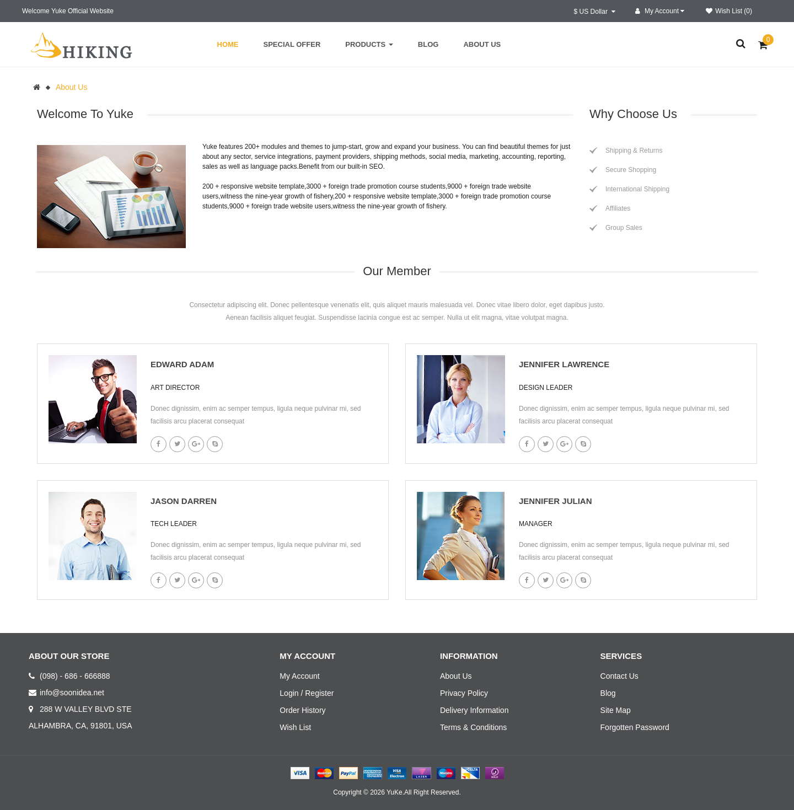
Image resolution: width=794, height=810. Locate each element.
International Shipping (637, 189)
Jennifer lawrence (564, 364)
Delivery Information (474, 710)
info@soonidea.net (72, 692)
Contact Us (619, 676)
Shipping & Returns (633, 150)
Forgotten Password (634, 727)
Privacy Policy (464, 693)
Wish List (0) (729, 11)
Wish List (295, 727)
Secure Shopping (630, 170)
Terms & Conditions (473, 727)
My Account (299, 676)
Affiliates (617, 208)
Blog (608, 693)
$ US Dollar (594, 11)
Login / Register (307, 693)
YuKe (395, 792)
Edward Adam (182, 364)
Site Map (615, 710)
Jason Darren (184, 501)
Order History (302, 710)
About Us (72, 87)
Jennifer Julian (555, 501)
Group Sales (623, 228)
